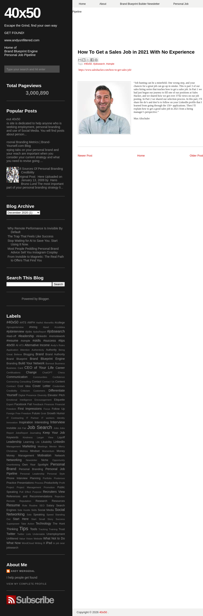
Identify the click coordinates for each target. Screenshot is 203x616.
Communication (16, 377)
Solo (29, 514)
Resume (13, 505)
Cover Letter (42, 386)
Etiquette (59, 399)
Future (36, 413)
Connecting (12, 381)
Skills (34, 510)
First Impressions (30, 408)
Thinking (12, 529)
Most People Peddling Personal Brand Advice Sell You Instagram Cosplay (33, 250)
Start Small (38, 519)
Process (39, 483)
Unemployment (55, 534)
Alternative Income (37, 345)
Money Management (20, 455)
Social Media (46, 510)
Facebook (20, 404)
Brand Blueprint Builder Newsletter (140, 3)
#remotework (57, 336)
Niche (44, 460)
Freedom (26, 413)
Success (60, 519)
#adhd (39, 322)
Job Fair (21, 428)
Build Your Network (31, 363)
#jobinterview (15, 331)
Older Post (196, 155)
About (103, 3)
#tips (61, 340)
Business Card (14, 368)
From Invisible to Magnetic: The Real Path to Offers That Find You (36, 258)
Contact (36, 381)
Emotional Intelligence (19, 399)
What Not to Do (54, 538)
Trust (62, 529)
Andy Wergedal (23, 571)
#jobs (28, 331)
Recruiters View (54, 491)
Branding (11, 363)
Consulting (25, 381)
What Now (13, 543)
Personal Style (56, 473)
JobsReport (22, 433)
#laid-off (11, 336)
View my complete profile (26, 583)
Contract (11, 386)
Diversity (42, 395)
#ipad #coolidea (54, 327)
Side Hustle (23, 510)
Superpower (12, 523)
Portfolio (47, 478)
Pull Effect (25, 492)
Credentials (58, 386)
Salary (50, 505)
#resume (12, 340)
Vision (29, 538)
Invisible (11, 428)
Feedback (38, 404)
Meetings (42, 446)
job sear (60, 543)
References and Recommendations (29, 496)
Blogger (43, 299)
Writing (38, 543)
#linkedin (41, 336)
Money (61, 451)
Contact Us (48, 381)
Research (41, 500)
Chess (61, 372)
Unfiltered (12, 538)
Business (60, 363)
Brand (40, 354)
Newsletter (31, 460)
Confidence (58, 377)
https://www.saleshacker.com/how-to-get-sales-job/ (105, 69)
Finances (49, 404)
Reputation (25, 501)
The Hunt (59, 523)
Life (38, 442)
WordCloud (28, 543)
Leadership (13, 441)
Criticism (25, 390)
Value (22, 538)
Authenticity (38, 350)
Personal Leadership (32, 473)
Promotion (49, 487)
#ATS (23, 322)
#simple (110, 63)
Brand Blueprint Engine (47, 358)
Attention (25, 350)
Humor (61, 413)
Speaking (39, 514)
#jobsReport (39, 331)
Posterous (59, 478)
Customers (39, 390)
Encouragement (43, 399)
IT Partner (32, 418)
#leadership (26, 336)
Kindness (28, 437)
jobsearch (12, 547)
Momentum (48, 451)
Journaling (35, 433)
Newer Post (85, 155)
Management (13, 446)
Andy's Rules (58, 345)
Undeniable (39, 534)
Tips (23, 528)
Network (60, 455)
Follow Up (58, 408)
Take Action (27, 523)
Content (60, 381)
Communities (40, 377)
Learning (28, 441)
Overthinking (13, 464)
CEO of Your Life (39, 368)
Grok (43, 413)
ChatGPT (47, 372)
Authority (51, 349)
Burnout (50, 363)
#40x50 (88, 63)
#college (60, 322)
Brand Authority (55, 354)
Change (31, 372)
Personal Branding (31, 469)
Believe (18, 354)
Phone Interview (17, 478)
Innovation (12, 422)
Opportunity (58, 460)
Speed (49, 514)
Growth (51, 413)
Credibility (11, 390)
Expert (9, 404)
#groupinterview (15, 327)
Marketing (29, 446)
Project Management (29, 487)
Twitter (10, 534)
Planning (35, 478)
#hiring (33, 327)
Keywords (12, 437)
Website (38, 538)
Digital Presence (27, 395)
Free (18, 413)
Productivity (51, 482)
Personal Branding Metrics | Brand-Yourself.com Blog (26, 143)
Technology (43, 523)
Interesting (42, 422)
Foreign (10, 413)
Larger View (45, 437)
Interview (57, 422)
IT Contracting (15, 418)
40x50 (22, 13)
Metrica (24, 451)
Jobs (56, 428)
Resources (58, 500)
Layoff (61, 437)
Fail (29, 404)
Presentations (25, 482)
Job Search (39, 427)
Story (50, 519)
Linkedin (59, 441)
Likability (46, 441)
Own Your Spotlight (35, 464)
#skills (37, 340)
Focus (47, 409)
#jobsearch (99, 63)
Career (60, 368)
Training (53, 529)
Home (82, 3)
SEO (41, 505)
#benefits (49, 322)
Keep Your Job (54, 432)
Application (12, 350)
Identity (61, 418)
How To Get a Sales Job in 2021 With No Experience (136, 52)
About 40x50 (11, 119)
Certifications (13, 372)
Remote (10, 501)
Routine (33, 505)
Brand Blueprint (16, 358)
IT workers (47, 418)
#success (49, 340)
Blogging (29, 354)
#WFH (31, 322)
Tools (33, 529)
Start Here (21, 519)
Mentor (53, 446)
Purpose (36, 492)
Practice (11, 482)
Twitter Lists (24, 534)
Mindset (35, 451)
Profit (62, 483)
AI (17, 345)
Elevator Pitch (56, 395)
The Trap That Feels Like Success (30, 236)
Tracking (43, 529)
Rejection (60, 496)
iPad (49, 543)
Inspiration (26, 422)
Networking (14, 460)
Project (10, 487)
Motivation (44, 455)
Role (24, 505)
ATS (21, 345)
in (54, 543)
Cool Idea (23, 386)
